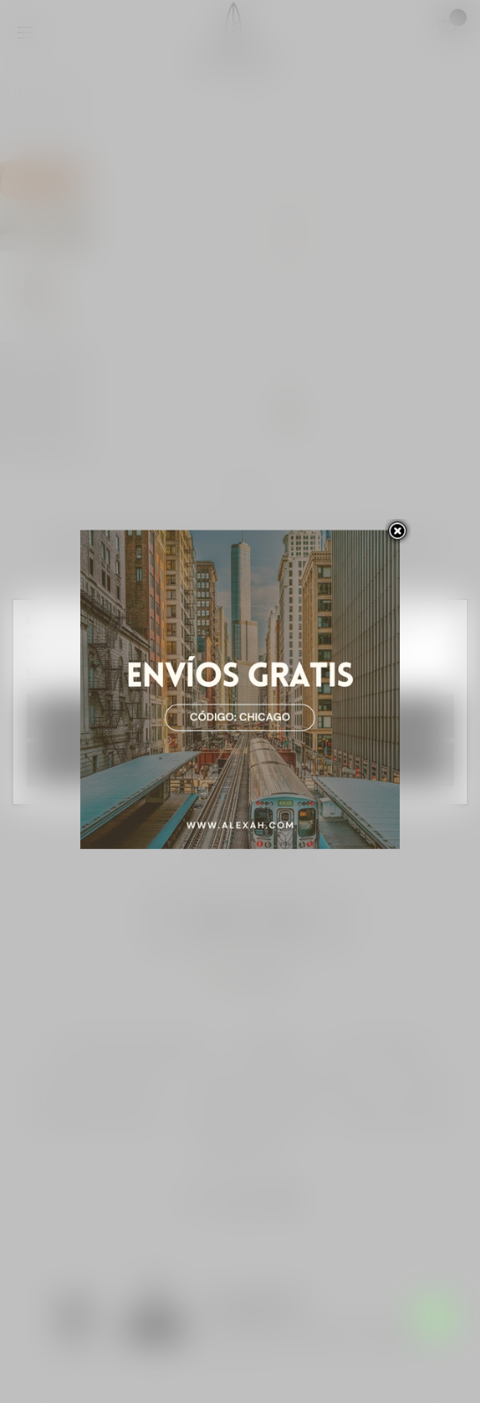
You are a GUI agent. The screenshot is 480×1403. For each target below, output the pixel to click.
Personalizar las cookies (181, 672)
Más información (70, 672)
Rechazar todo (240, 716)
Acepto (240, 764)
